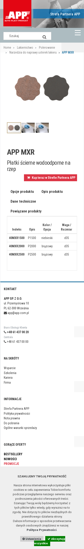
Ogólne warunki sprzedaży (20, 428)
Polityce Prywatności (42, 530)
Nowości (10, 459)
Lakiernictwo (24, 47)
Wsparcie (10, 368)
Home (7, 47)
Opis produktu (52, 191)
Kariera (8, 377)
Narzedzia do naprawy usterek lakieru (33, 52)
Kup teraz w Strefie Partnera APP (51, 177)
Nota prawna (12, 418)
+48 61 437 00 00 (16, 341)
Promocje (11, 464)
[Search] (44, 36)
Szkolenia (10, 373)
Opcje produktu (22, 191)
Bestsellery (13, 454)
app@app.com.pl (16, 313)
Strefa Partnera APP (65, 14)
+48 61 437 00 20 (16, 332)
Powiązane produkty (26, 211)
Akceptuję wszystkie (49, 541)
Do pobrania (11, 423)
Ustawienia (31, 539)
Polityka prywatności (17, 413)
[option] (42, 88)
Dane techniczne (23, 201)
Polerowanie (46, 47)
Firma (7, 382)
